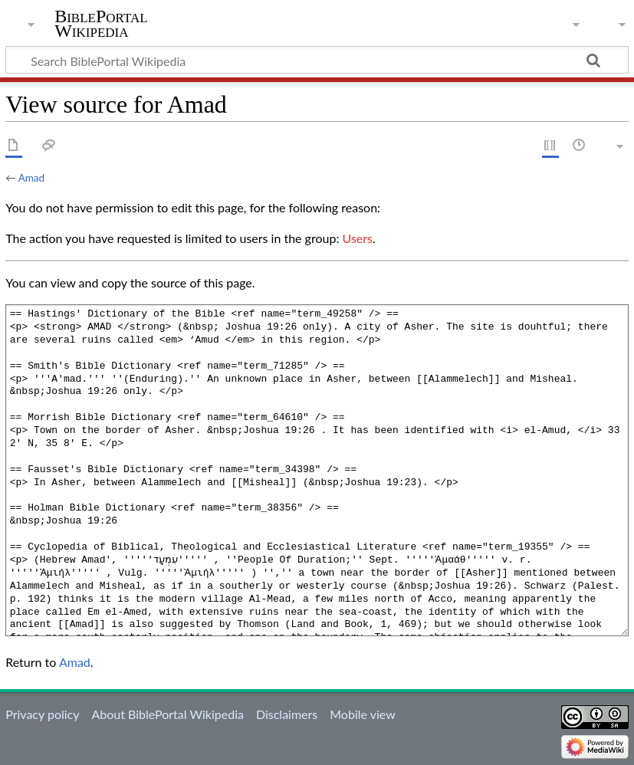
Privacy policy (42, 714)
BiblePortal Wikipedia (100, 23)
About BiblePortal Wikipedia (167, 714)
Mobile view (362, 714)
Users (358, 238)
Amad (31, 178)
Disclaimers (286, 714)
